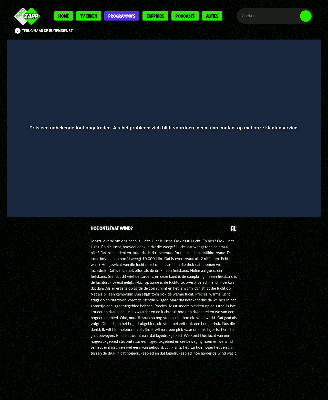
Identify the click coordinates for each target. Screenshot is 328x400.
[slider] (163, 189)
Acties (212, 16)
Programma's (121, 16)
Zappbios (155, 16)
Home (63, 16)
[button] (27, 199)
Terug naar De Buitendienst (47, 30)
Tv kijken (88, 16)
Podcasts (185, 16)
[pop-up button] (290, 199)
